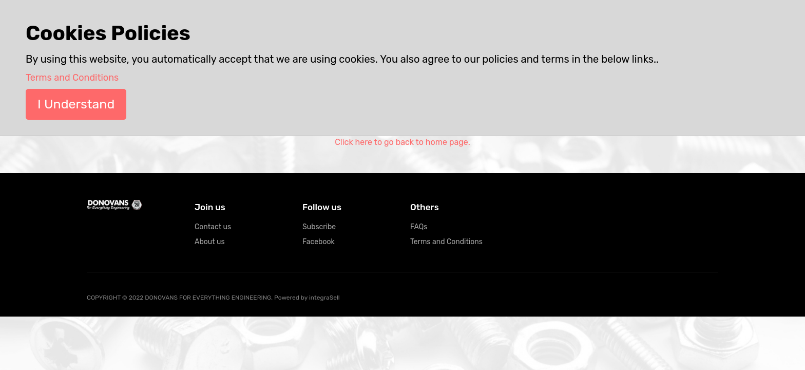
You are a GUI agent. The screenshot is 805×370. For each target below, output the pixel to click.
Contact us (213, 227)
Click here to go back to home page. (402, 142)
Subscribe (319, 227)
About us (210, 241)
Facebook (318, 241)
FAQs (418, 227)
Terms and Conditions (446, 241)
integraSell (324, 297)
